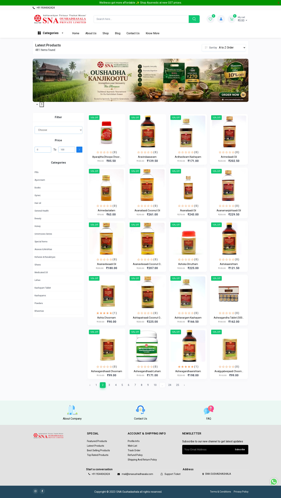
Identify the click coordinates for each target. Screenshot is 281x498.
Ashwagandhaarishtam (188, 371)
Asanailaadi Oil (188, 210)
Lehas (37, 280)
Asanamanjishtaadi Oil (229, 210)
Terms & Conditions (220, 491)
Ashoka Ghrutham (188, 264)
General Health (42, 211)
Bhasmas (39, 311)
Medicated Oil (41, 272)
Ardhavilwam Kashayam (188, 156)
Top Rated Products (97, 455)
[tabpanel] (140, 80)
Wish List (132, 445)
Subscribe (240, 449)
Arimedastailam (106, 210)
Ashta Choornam (106, 317)
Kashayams (40, 295)
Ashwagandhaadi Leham (147, 371)
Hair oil (38, 203)
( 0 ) (115, 152)
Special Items (41, 241)
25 (177, 385)
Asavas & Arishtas (43, 249)
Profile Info (134, 441)
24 (169, 385)
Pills (37, 172)
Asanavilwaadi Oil (106, 264)
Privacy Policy (241, 491)
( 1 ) (115, 313)
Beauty (38, 218)
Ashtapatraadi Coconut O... (147, 317)
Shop (106, 33)
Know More (152, 33)
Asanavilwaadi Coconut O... (147, 264)
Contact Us (133, 33)
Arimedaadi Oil (229, 156)
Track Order (134, 450)
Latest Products (95, 445)
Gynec (38, 195)
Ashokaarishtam (229, 264)
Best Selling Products (98, 450)
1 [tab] (41, 104)
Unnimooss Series (43, 234)
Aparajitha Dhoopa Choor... (106, 156)
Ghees (38, 265)
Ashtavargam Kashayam (188, 317)
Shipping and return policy (142, 459)
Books (38, 187)
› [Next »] (184, 385)
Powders (39, 303)
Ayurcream (40, 180)
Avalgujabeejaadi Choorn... (229, 371)
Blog (117, 33)
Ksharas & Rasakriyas (45, 257)
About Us (90, 33)
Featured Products (97, 441)
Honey (38, 226)
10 (155, 385)
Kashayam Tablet (43, 288)
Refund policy (135, 455)
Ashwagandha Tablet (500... (229, 317)
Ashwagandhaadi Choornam (106, 371)
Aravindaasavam (147, 156)
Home (75, 33)
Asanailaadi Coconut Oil (147, 210)
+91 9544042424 (44, 7)
